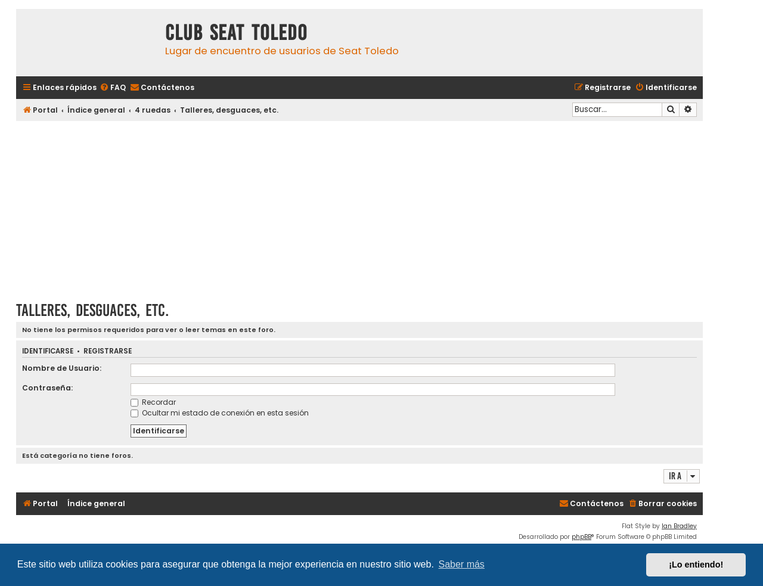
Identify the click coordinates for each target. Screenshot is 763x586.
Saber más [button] (462, 564)
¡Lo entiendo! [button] (696, 564)
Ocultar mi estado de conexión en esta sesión (220, 413)
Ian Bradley (679, 526)
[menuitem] (113, 88)
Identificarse (47, 351)
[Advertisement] (359, 206)
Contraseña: (47, 388)
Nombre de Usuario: (61, 368)
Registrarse (107, 351)
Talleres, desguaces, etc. (92, 310)
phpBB (581, 536)
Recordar (153, 402)
